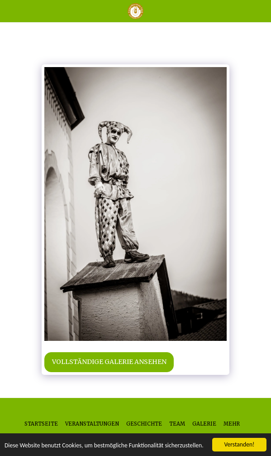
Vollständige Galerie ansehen (109, 362)
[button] (10, 10)
